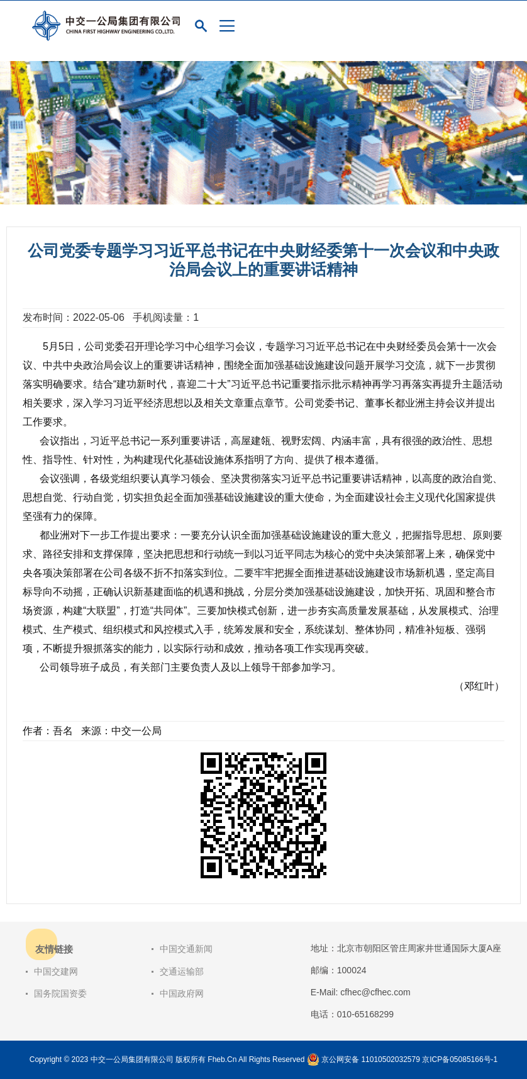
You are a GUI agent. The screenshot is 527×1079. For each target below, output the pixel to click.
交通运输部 (182, 971)
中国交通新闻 (186, 949)
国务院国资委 (60, 993)
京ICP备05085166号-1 (459, 1059)
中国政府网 (182, 993)
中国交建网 (56, 971)
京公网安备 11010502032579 (370, 1059)
